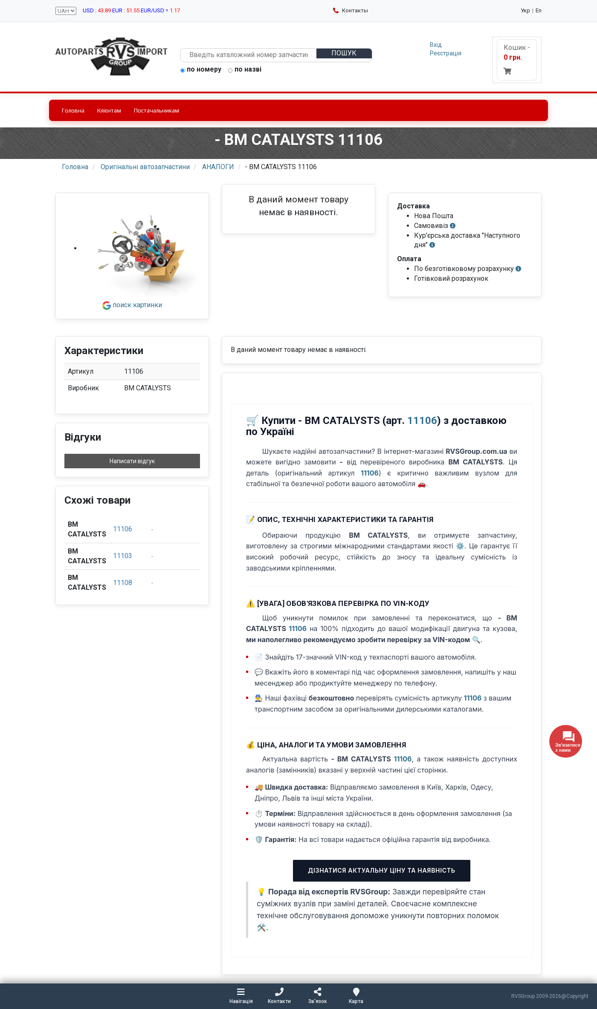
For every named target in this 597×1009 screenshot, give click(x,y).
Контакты (350, 10)
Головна (73, 110)
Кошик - (517, 59)
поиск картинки (132, 305)
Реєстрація (445, 53)
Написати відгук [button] (132, 461)
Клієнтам (109, 110)
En (539, 10)
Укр (525, 10)
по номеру (200, 70)
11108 (122, 583)
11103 (122, 556)
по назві (244, 70)
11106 (122, 529)
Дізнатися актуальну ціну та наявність (381, 870)
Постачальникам (156, 110)
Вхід (436, 44)
